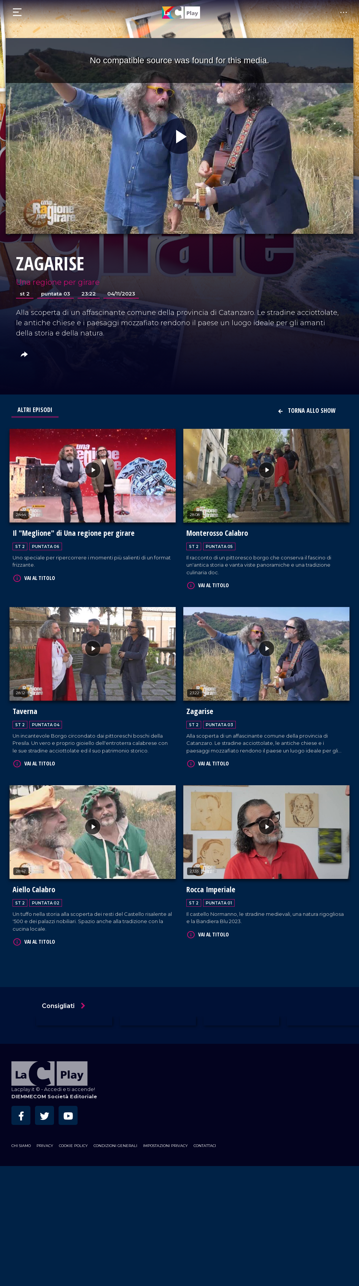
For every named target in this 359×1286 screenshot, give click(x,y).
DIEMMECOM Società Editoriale (54, 1094)
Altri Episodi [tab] (34, 410)
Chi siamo (21, 1144)
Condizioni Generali (115, 1144)
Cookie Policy (73, 1144)
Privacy (45, 1144)
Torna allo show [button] (306, 410)
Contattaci (205, 1144)
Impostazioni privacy (165, 1144)
